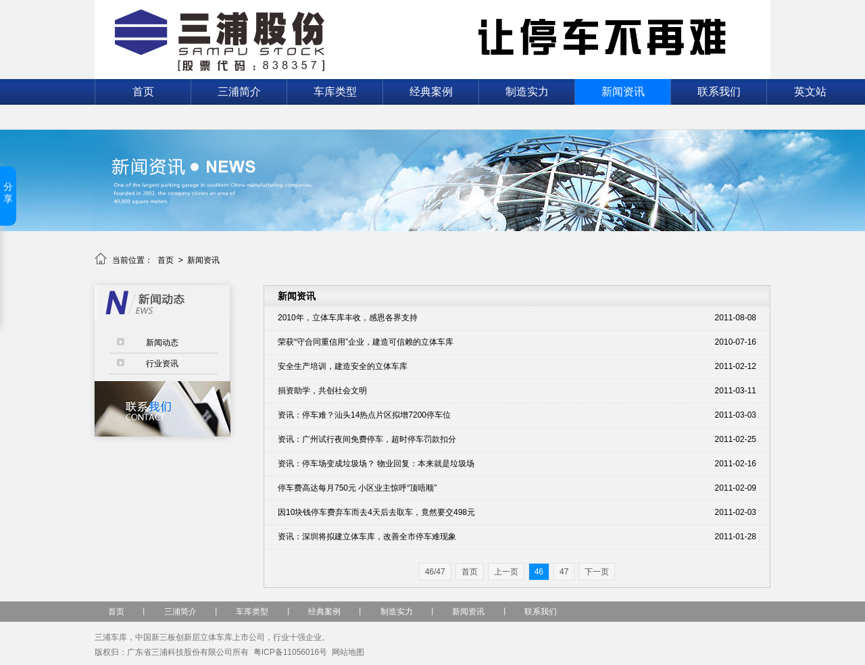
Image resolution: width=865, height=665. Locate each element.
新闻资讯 (623, 91)
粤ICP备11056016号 (290, 652)
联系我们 (719, 91)
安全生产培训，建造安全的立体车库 (342, 366)
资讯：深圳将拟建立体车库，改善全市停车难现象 (367, 536)
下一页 (597, 571)
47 (564, 571)
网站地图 (348, 652)
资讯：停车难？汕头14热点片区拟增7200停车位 (364, 415)
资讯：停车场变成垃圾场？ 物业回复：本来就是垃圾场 (376, 463)
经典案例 (431, 91)
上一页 (506, 571)
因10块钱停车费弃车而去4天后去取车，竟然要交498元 (376, 512)
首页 (143, 91)
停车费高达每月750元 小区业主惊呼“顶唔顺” (357, 488)
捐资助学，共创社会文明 (322, 390)
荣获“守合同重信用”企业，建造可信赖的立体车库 (365, 342)
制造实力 (527, 91)
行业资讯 (162, 363)
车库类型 (335, 91)
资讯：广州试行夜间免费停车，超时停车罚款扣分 (367, 439)
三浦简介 (239, 91)
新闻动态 (162, 342)
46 (539, 571)
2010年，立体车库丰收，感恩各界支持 (348, 317)
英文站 (810, 91)
